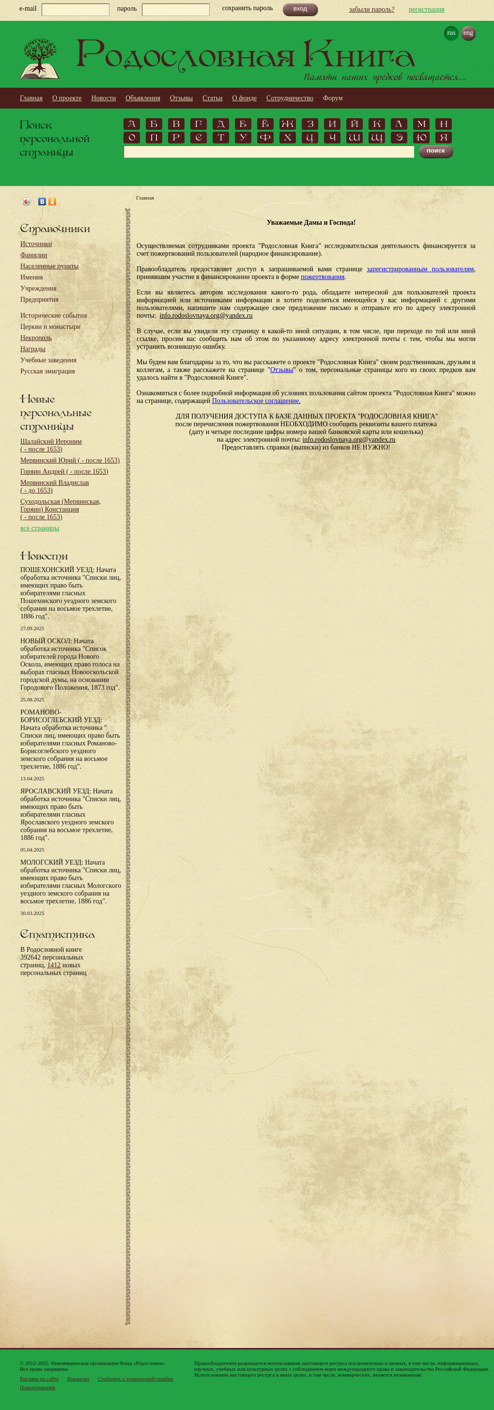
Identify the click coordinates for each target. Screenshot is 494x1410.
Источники (36, 244)
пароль (127, 8)
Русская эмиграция (47, 371)
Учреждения (38, 288)
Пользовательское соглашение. (256, 400)
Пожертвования (37, 1387)
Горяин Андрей (64, 471)
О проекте (66, 98)
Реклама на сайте (39, 1378)
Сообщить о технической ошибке (135, 1378)
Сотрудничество (289, 98)
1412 (54, 965)
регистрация (427, 9)
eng (468, 32)
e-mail (28, 8)
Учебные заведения (48, 360)
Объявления (142, 98)
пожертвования (322, 276)
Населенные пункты (49, 266)
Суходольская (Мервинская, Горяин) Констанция (60, 509)
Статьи (212, 98)
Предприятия (39, 299)
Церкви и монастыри (50, 326)
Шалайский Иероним (51, 445)
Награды (33, 349)
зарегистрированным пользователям (420, 269)
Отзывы (181, 98)
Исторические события (53, 315)
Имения (31, 277)
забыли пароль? (371, 9)
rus (451, 32)
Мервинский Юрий (70, 460)
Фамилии (33, 255)
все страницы (39, 528)
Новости (103, 98)
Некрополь (36, 337)
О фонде (244, 98)
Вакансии (78, 1378)
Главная (31, 98)
